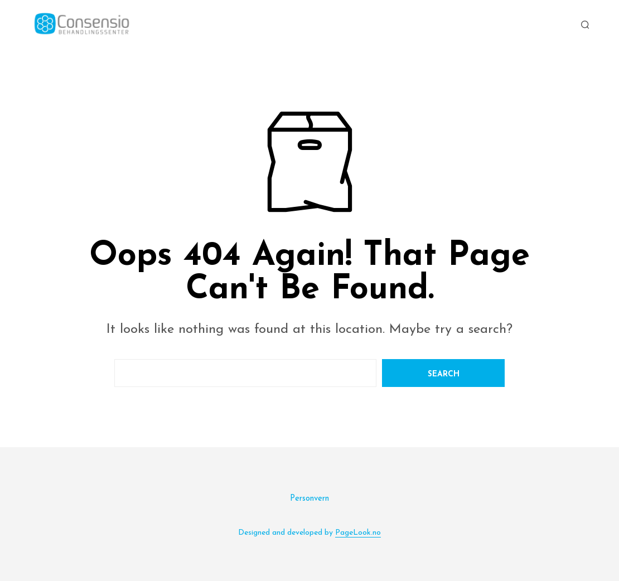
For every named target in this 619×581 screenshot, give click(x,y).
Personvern (309, 499)
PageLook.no (358, 533)
